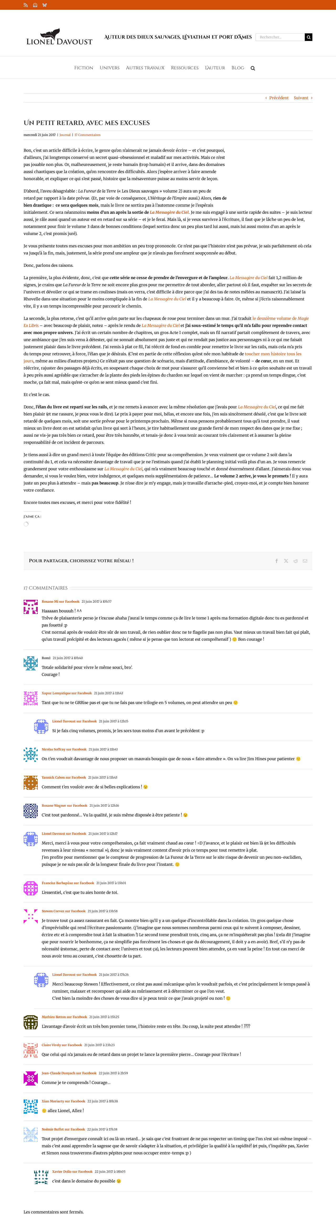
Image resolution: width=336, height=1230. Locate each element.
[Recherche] (308, 37)
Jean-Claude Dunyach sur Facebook (69, 1073)
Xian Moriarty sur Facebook (63, 1101)
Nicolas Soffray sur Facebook (64, 749)
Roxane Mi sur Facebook (61, 601)
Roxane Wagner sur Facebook (64, 805)
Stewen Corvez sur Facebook (64, 911)
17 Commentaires (88, 135)
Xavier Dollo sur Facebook (72, 1172)
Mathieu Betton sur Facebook (64, 1017)
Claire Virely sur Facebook (62, 1045)
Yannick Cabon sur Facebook (64, 777)
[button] (253, 67)
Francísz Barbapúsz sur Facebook (68, 883)
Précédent (279, 97)
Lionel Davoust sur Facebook (74, 721)
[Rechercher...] (280, 37)
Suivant (301, 97)
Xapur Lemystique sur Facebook (67, 693)
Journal (65, 135)
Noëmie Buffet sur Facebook (63, 1129)
